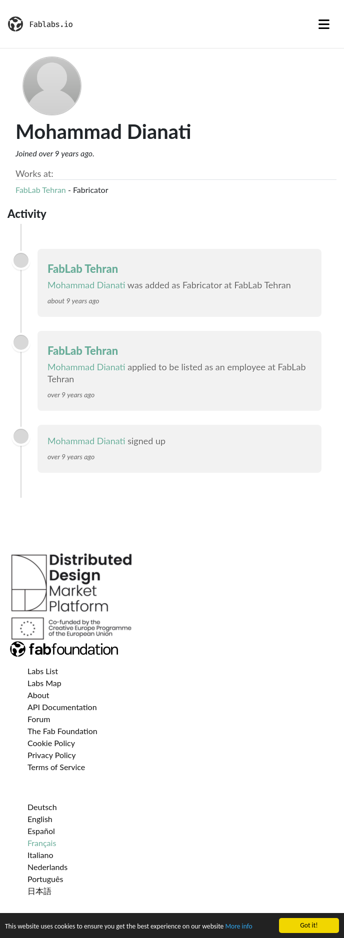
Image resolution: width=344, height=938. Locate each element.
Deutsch (42, 807)
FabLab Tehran (41, 189)
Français (42, 843)
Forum (39, 719)
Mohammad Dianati (87, 284)
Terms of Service (56, 767)
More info (238, 927)
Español (41, 831)
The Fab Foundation (63, 731)
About (39, 695)
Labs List (43, 671)
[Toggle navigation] (324, 23)
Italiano (41, 855)
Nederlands (48, 867)
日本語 (40, 891)
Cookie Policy (51, 743)
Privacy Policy (52, 755)
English (40, 819)
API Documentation (62, 707)
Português (45, 879)
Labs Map (45, 683)
